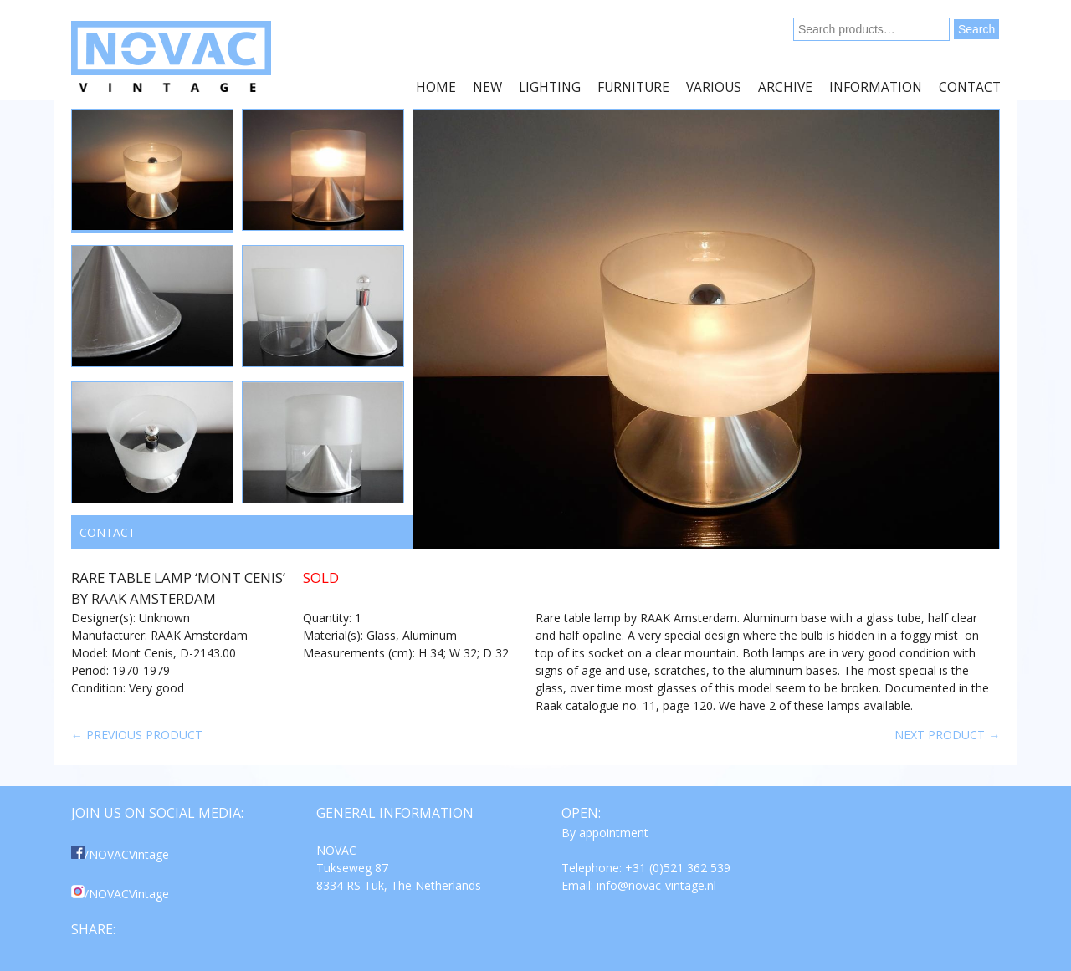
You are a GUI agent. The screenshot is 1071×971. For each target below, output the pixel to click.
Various (713, 87)
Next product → (947, 735)
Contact (970, 87)
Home (436, 87)
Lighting (550, 87)
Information (875, 87)
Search (976, 29)
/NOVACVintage (120, 854)
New (487, 87)
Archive (785, 87)
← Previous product (136, 735)
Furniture (633, 87)
